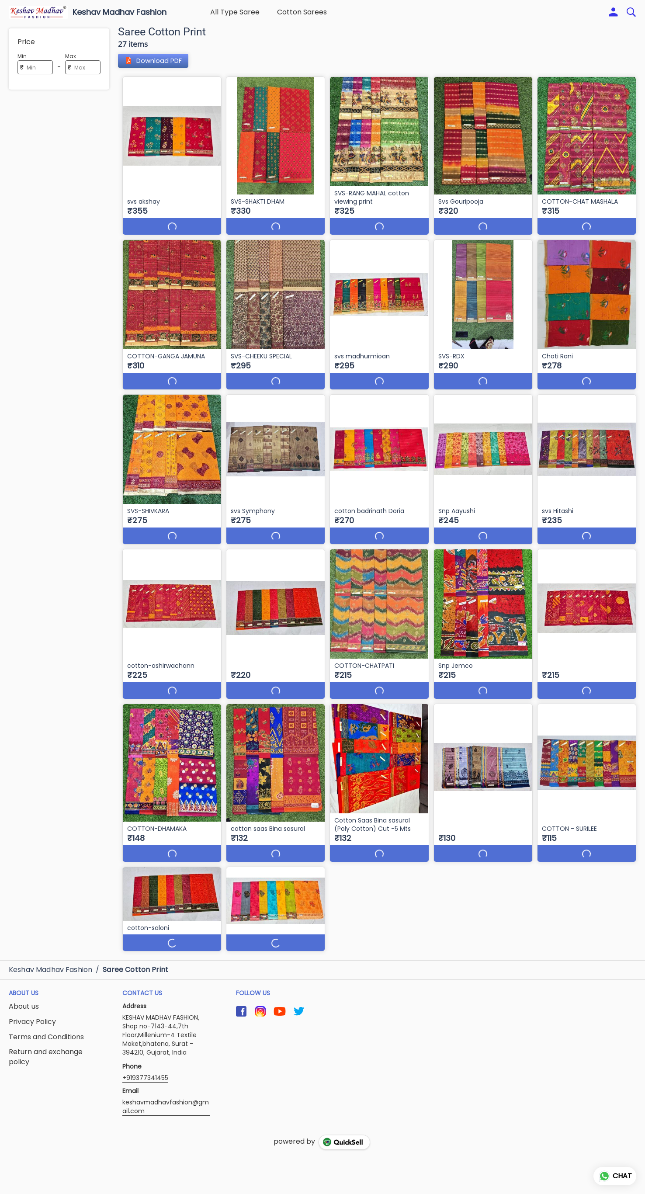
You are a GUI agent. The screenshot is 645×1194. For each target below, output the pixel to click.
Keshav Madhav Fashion (119, 12)
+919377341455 (145, 1061)
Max (70, 56)
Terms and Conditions (46, 1020)
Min (22, 56)
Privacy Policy (32, 1005)
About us (24, 990)
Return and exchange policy (46, 1040)
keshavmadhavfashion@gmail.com (165, 1090)
